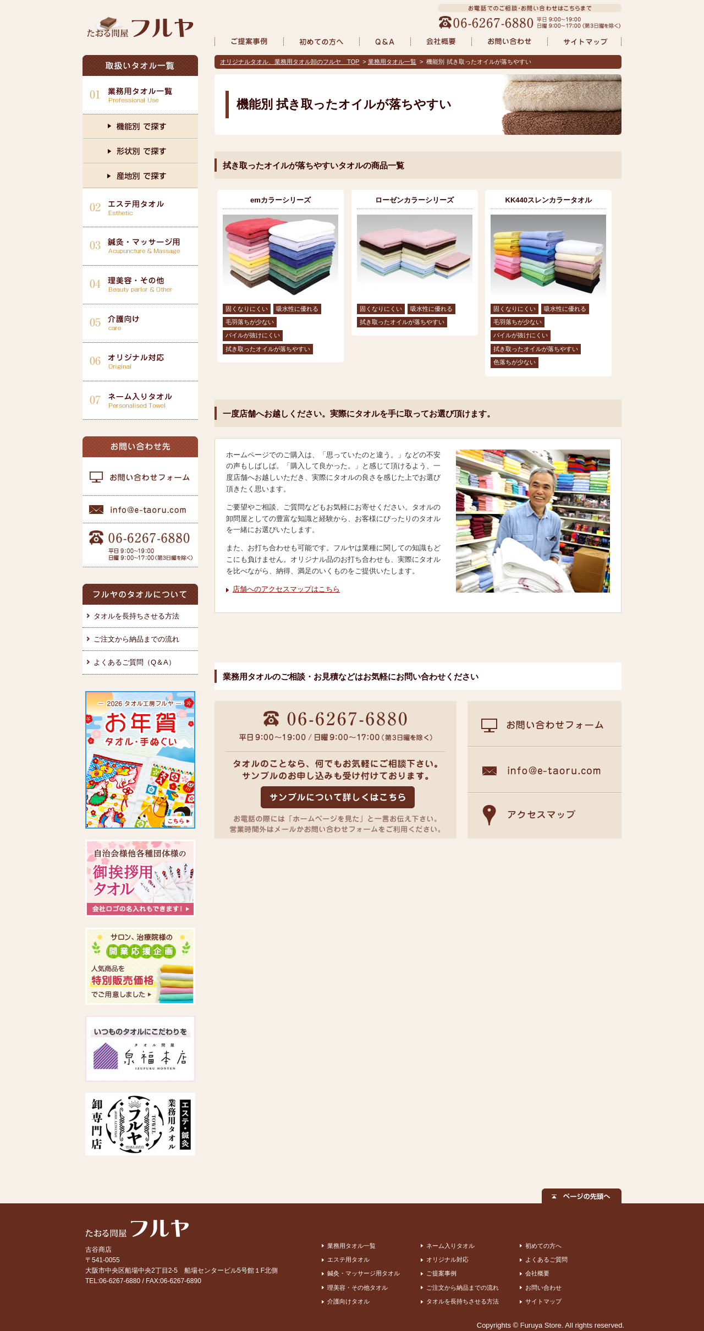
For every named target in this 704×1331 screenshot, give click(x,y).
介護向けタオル (348, 1301)
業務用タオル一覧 (392, 61)
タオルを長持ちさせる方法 (136, 616)
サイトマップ (543, 1301)
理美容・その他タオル (357, 1287)
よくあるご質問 (546, 1259)
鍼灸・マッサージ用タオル (363, 1273)
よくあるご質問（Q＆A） (134, 662)
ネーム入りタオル (450, 1245)
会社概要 (537, 1273)
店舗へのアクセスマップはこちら (286, 589)
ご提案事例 (441, 1273)
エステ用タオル (348, 1259)
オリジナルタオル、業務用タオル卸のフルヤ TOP (289, 61)
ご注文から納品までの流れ (136, 639)
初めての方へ (543, 1245)
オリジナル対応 (447, 1259)
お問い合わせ (543, 1287)
